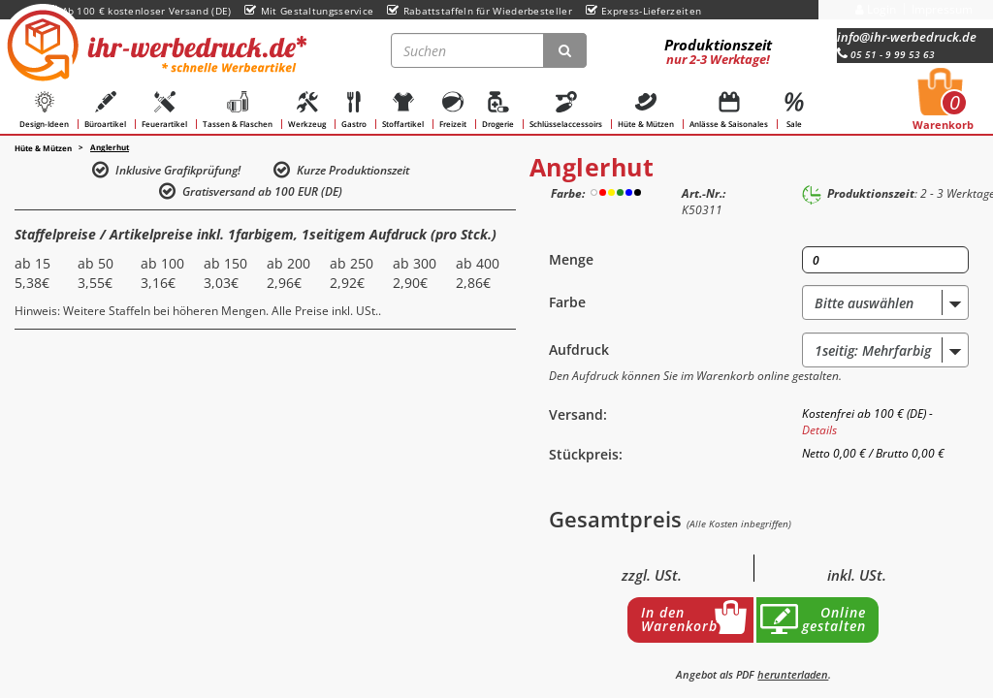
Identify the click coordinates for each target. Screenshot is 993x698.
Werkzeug (307, 110)
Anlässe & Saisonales (728, 110)
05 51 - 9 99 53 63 (886, 54)
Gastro (354, 110)
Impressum (942, 9)
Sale (794, 110)
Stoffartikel (403, 110)
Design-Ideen (44, 110)
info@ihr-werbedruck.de (907, 37)
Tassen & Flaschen (237, 110)
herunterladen (792, 674)
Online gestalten (834, 619)
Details (819, 430)
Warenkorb (943, 104)
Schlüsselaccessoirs (565, 110)
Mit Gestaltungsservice (308, 10)
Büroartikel (105, 110)
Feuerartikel (164, 110)
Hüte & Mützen (646, 110)
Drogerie (498, 110)
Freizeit (452, 110)
